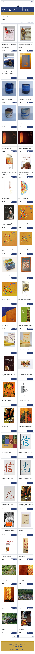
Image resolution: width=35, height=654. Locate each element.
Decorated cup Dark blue (7, 99)
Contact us (16, 644)
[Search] (15, 1)
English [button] (13, 3)
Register (22, 3)
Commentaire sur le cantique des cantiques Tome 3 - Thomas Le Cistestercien (25, 46)
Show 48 (22, 22)
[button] (17, 6)
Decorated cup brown (6, 123)
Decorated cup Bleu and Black (24, 99)
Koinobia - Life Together (7, 275)
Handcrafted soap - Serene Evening (9, 349)
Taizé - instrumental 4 (6, 452)
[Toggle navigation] (32, 13)
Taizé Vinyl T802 (5, 325)
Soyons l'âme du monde (23, 198)
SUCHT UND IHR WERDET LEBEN (25, 325)
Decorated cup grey (22, 123)
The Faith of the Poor (22, 275)
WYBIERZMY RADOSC (6, 556)
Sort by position (30, 22)
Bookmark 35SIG (21, 556)
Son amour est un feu (6, 198)
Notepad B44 (21, 530)
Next (32, 636)
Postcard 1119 (21, 629)
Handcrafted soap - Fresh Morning (25, 349)
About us (10, 644)
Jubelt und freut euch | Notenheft (25, 223)
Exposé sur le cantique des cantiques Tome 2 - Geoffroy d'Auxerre (7, 73)
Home (2, 16)
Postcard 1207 (5, 605)
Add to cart (13, 50)
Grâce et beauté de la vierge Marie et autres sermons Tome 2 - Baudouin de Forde (9, 46)
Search (32, 1)
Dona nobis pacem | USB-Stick (24, 148)
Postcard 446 (4, 580)
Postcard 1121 (5, 629)
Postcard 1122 (21, 605)
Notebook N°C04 (21, 71)
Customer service (23, 644)
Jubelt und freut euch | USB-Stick (25, 249)
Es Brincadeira (5, 426)
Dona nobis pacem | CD (6, 148)
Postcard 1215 (21, 580)
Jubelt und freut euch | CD (7, 299)
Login (18, 3)
